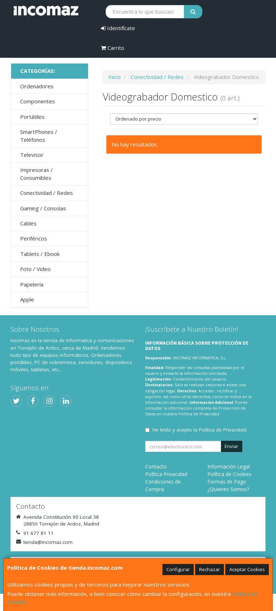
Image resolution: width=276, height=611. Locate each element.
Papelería (31, 284)
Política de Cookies (229, 474)
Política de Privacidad (198, 413)
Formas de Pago (226, 481)
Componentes (37, 101)
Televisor (31, 154)
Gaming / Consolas (43, 208)
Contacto (156, 466)
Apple (27, 299)
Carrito (112, 47)
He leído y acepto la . (199, 429)
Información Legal (228, 466)
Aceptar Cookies (247, 569)
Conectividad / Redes (46, 192)
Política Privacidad (166, 474)
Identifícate (118, 28)
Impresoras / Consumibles (36, 173)
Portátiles (32, 116)
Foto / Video (35, 268)
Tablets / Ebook (40, 253)
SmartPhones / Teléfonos (38, 135)
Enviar (231, 446)
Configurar (178, 569)
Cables (28, 223)
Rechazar (209, 569)
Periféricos (33, 238)
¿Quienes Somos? (228, 489)
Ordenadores (37, 86)
